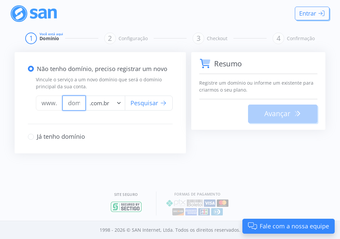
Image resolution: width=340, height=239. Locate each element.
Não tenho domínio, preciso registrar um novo (102, 69)
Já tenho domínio (61, 136)
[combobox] (105, 103)
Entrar (312, 13)
